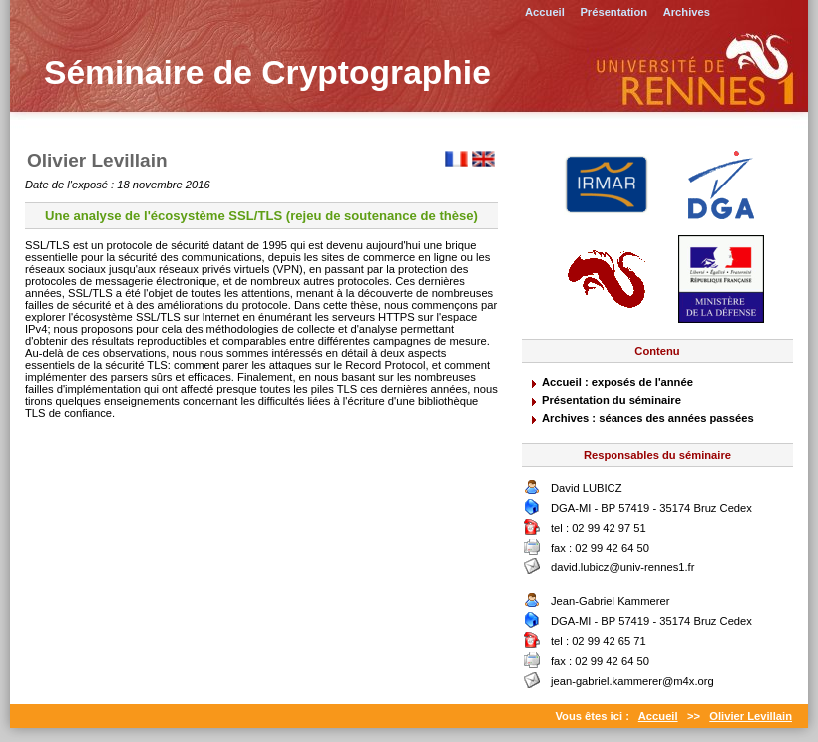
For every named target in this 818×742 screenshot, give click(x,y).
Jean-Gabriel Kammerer (610, 601)
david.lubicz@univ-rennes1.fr (622, 567)
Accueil (545, 12)
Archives (686, 12)
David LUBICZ (586, 488)
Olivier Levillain (750, 716)
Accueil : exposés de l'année (617, 382)
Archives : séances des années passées (648, 418)
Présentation (613, 12)
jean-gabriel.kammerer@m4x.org (632, 681)
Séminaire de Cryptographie (267, 72)
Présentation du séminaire (611, 400)
